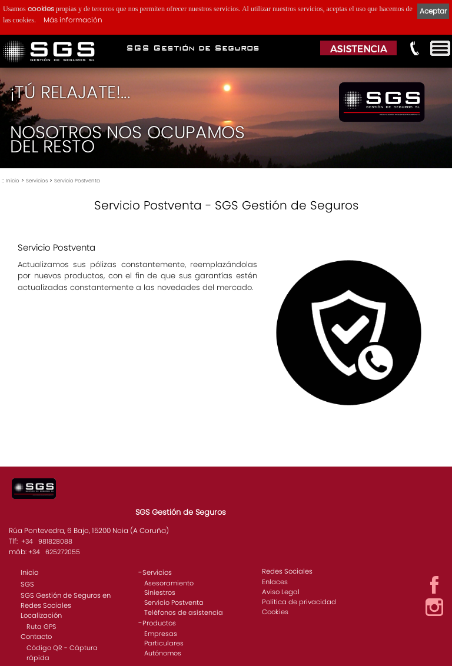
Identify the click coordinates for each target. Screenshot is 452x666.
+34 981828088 (46, 541)
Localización (41, 615)
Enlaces (275, 582)
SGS (27, 584)
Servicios (37, 180)
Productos (159, 623)
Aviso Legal (281, 592)
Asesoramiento (169, 583)
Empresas (160, 633)
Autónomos (162, 653)
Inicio (12, 180)
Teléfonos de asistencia (183, 612)
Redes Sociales (287, 571)
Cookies (275, 612)
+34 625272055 (54, 552)
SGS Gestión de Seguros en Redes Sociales (66, 600)
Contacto (36, 636)
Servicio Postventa (77, 180)
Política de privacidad (299, 602)
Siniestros (159, 592)
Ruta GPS (41, 626)
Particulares (164, 643)
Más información (73, 20)
